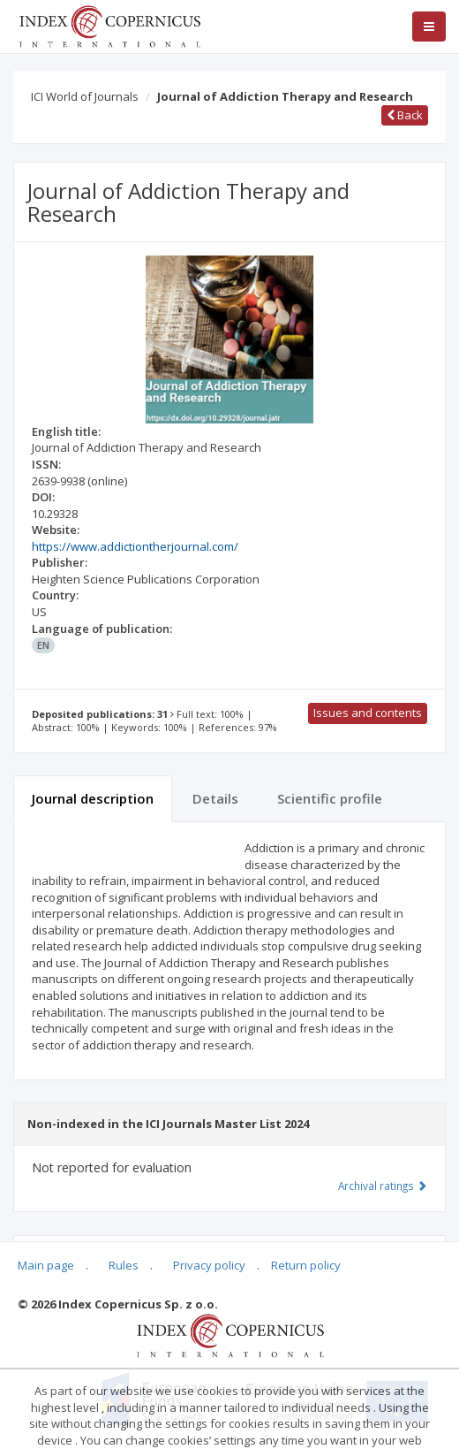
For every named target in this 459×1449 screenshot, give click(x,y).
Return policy (306, 1265)
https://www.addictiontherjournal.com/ (135, 546)
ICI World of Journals (85, 96)
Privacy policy (209, 1265)
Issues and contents (367, 713)
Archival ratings (382, 1185)
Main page (46, 1265)
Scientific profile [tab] (329, 798)
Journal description (93, 798)
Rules (124, 1265)
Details (215, 798)
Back (405, 115)
